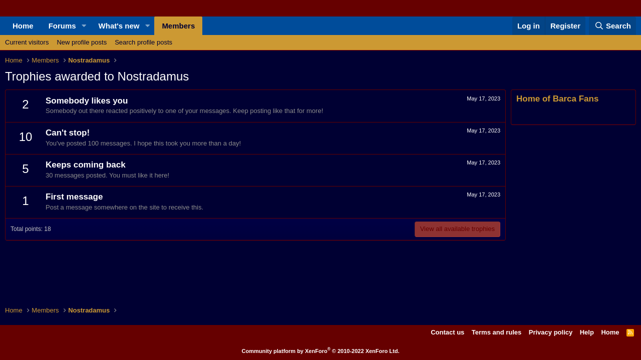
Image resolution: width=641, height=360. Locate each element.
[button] (84, 25)
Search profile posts (143, 42)
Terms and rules (496, 332)
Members (178, 26)
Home (23, 26)
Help (587, 332)
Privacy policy (550, 332)
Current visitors (27, 42)
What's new (119, 26)
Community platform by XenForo (321, 351)
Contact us (447, 332)
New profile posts (82, 42)
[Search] (612, 25)
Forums (62, 26)
